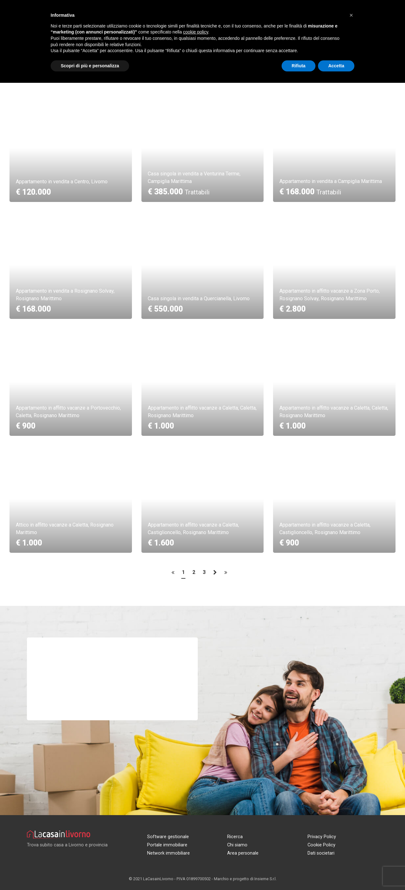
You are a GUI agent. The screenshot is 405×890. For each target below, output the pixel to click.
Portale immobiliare (167, 845)
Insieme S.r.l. (265, 878)
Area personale (243, 853)
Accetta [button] (336, 65)
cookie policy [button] (195, 31)
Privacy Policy (322, 836)
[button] (351, 15)
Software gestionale (168, 836)
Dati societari (321, 853)
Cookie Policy (321, 845)
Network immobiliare (168, 853)
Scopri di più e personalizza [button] (90, 65)
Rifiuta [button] (299, 65)
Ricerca (235, 836)
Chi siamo (237, 845)
